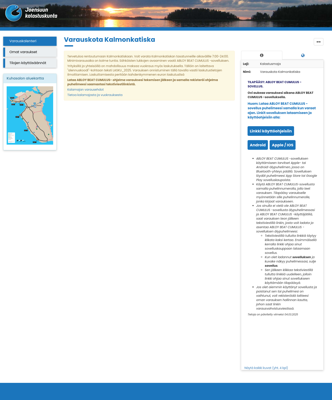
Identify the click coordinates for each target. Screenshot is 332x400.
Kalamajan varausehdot (85, 89)
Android (258, 145)
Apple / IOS (282, 145)
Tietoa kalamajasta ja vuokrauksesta (94, 95)
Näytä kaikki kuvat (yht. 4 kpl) (266, 368)
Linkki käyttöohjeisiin (271, 131)
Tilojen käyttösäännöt (27, 62)
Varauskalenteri (22, 41)
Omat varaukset (23, 51)
